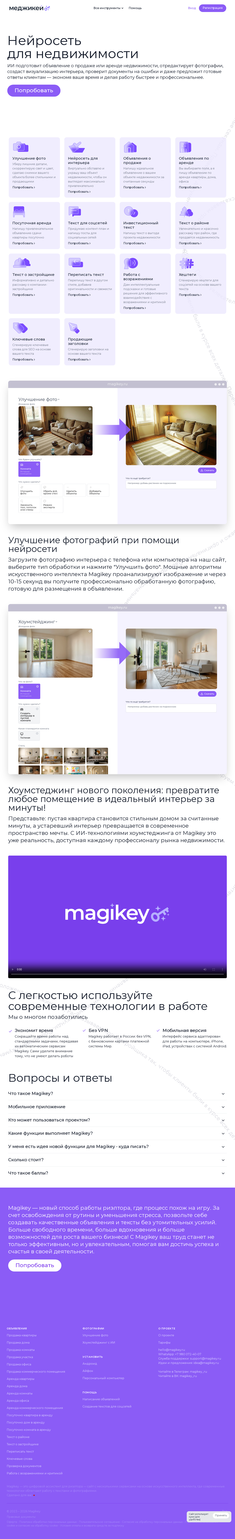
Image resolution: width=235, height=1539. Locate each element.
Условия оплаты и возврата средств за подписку (92, 1525)
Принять (221, 1515)
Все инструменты (108, 8)
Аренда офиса (18, 1400)
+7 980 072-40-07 (188, 1354)
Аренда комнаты (20, 1393)
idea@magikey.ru (206, 1363)
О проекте (166, 1335)
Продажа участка (20, 1357)
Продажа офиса (19, 1364)
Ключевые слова (19, 1459)
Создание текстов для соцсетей (107, 1406)
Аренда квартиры (20, 1379)
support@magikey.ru (205, 1358)
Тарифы (164, 1342)
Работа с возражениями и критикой (35, 1473)
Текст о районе (18, 1437)
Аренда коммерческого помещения (35, 1408)
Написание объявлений (101, 1399)
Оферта (12, 1522)
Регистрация (213, 8)
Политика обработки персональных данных (48, 1522)
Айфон (88, 1371)
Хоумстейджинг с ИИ (99, 1342)
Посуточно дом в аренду (26, 1422)
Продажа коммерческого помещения (36, 1371)
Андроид (90, 1363)
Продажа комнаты (21, 1350)
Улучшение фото (95, 1335)
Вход (192, 8)
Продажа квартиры (22, 1335)
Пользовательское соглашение (99, 1522)
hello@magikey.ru (171, 1350)
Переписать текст (20, 1451)
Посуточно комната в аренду (29, 1429)
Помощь (135, 8)
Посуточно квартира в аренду (30, 1415)
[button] (33, 91)
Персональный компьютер (103, 1378)
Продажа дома (18, 1342)
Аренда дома (17, 1386)
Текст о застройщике (23, 1444)
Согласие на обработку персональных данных (152, 1522)
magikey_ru (198, 1371)
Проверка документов (24, 1466)
